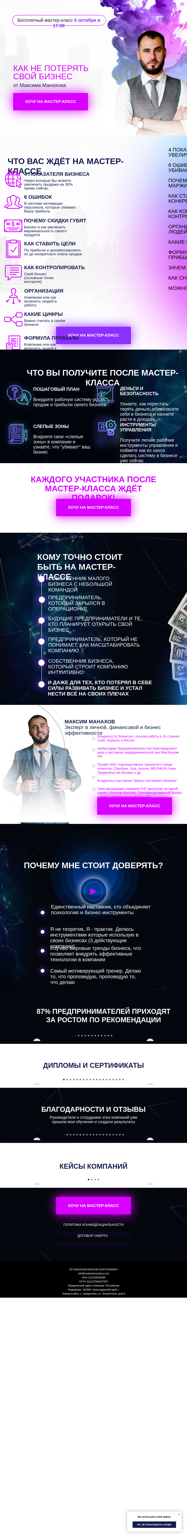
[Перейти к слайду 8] (98, 1095)
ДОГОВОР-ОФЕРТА (92, 1475)
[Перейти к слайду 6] (92, 1095)
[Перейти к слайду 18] (120, 1199)
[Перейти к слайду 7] (95, 1095)
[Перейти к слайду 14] (106, 1199)
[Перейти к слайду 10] (105, 1095)
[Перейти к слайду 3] (82, 1095)
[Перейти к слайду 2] (78, 1095)
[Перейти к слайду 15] (110, 1199)
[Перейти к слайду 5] (88, 1095)
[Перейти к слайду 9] (101, 1095)
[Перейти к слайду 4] (85, 1095)
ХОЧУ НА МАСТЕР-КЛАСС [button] (50, 101)
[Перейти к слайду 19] (123, 1199)
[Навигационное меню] (182, 4)
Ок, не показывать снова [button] (154, 1524)
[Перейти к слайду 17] (116, 1199)
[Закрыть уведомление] (179, 1514)
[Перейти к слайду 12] (111, 1095)
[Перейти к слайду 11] (108, 1095)
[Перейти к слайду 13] (103, 1199)
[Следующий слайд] (150, 1060)
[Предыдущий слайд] (37, 1060)
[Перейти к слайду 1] (75, 1095)
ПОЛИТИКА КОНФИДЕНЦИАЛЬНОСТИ (93, 1464)
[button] (93, 891)
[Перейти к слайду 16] (113, 1199)
